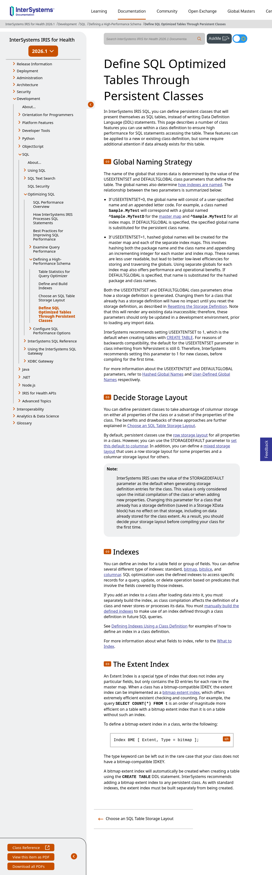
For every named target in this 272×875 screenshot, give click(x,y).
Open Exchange (202, 11)
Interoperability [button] (30, 409)
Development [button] (28, 98)
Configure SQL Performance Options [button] (51, 330)
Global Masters (241, 11)
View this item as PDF (30, 857)
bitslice (205, 569)
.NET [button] (26, 377)
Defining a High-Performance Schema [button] (51, 261)
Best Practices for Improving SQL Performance (48, 235)
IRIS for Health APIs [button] (39, 392)
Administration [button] (29, 77)
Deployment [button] (27, 70)
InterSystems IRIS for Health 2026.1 (30, 24)
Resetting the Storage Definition (197, 306)
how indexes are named (200, 184)
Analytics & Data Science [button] (38, 415)
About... (29, 106)
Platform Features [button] (37, 122)
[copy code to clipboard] (226, 738)
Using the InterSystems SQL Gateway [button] (52, 351)
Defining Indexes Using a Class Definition (149, 626)
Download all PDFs (29, 867)
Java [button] (25, 369)
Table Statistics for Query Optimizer (54, 273)
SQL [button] (25, 154)
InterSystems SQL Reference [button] (52, 341)
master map (170, 216)
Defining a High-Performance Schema (115, 24)
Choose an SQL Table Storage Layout (57, 297)
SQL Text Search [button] (41, 178)
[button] (107, 161)
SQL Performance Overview (48, 204)
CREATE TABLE (180, 337)
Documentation (132, 11)
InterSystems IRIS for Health (42, 39)
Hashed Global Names (163, 374)
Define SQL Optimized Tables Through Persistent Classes (185, 24)
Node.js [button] (28, 385)
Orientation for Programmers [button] (47, 114)
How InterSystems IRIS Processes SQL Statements (53, 218)
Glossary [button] (24, 422)
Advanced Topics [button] (36, 400)
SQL (82, 24)
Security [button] (24, 91)
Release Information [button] (34, 63)
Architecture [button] (27, 84)
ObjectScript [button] (32, 146)
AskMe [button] (220, 38)
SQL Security (38, 186)
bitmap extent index (181, 692)
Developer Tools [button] (36, 130)
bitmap (190, 569)
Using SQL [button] (36, 170)
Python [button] (28, 138)
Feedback (266, 448)
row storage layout (190, 435)
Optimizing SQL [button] (41, 194)
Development (67, 24)
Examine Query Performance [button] (46, 249)
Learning (99, 11)
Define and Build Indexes (53, 285)
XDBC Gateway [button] (40, 361)
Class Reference (30, 848)
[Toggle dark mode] (239, 38)
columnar (112, 574)
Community (167, 11)
